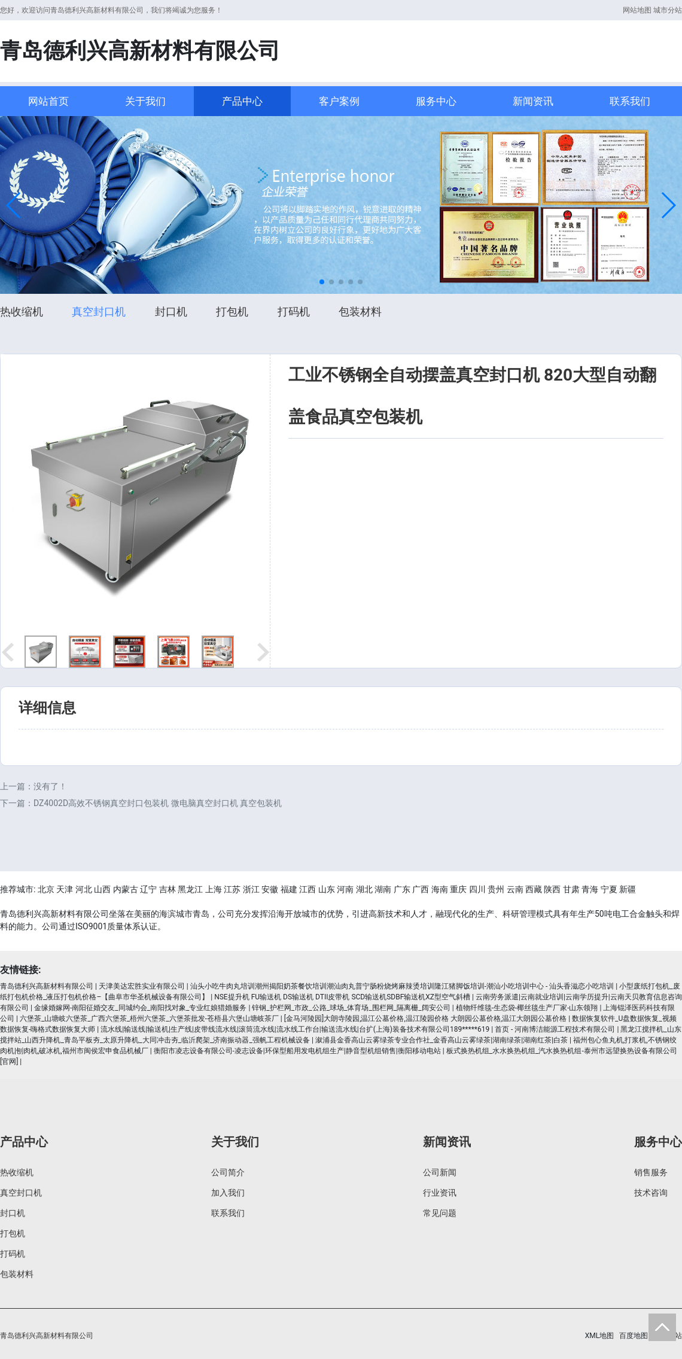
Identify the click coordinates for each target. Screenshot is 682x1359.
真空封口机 (99, 311)
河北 (83, 889)
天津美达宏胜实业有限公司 (142, 986)
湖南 (383, 889)
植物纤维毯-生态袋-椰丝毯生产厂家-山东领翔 (527, 1008)
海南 (439, 889)
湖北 (364, 889)
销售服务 (651, 1172)
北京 (46, 889)
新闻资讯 (533, 101)
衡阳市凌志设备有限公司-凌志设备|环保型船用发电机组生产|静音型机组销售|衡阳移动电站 (297, 1051)
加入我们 (228, 1192)
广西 (420, 889)
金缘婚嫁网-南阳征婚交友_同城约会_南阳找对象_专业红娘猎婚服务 (140, 1008)
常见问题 (439, 1213)
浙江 (251, 889)
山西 (102, 889)
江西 (307, 889)
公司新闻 (439, 1172)
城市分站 (667, 10)
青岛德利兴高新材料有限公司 (46, 986)
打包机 (232, 311)
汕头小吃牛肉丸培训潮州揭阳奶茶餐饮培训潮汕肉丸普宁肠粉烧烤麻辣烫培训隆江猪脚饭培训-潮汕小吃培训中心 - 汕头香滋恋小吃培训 (402, 986)
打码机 (294, 311)
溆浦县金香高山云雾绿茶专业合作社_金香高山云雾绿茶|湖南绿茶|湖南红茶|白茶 (441, 1040)
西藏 (533, 889)
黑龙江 (190, 889)
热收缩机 (21, 311)
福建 (289, 889)
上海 (213, 889)
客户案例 (339, 101)
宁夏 (609, 889)
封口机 (171, 311)
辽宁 (148, 889)
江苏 (232, 889)
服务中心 (436, 101)
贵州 (496, 889)
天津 (64, 889)
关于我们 (145, 101)
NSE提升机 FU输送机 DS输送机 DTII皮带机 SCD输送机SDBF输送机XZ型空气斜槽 (342, 997)
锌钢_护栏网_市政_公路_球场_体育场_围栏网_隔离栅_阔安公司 (351, 1008)
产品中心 (242, 101)
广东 (402, 889)
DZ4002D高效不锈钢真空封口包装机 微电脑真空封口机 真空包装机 (158, 803)
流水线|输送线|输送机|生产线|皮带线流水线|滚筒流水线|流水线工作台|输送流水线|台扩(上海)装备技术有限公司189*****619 (295, 1029)
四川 (477, 889)
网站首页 (48, 101)
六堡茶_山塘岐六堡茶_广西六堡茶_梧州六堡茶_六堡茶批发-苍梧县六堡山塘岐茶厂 (149, 1018)
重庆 (458, 889)
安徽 (269, 889)
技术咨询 (651, 1192)
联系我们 (630, 101)
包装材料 (360, 311)
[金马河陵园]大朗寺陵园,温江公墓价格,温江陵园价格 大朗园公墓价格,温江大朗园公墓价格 (425, 1018)
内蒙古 (125, 889)
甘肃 (571, 889)
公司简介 (228, 1172)
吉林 (167, 889)
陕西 (552, 889)
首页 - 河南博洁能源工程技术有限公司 (555, 1029)
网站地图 (637, 10)
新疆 (627, 889)
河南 (345, 889)
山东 (326, 889)
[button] (14, 205)
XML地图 (599, 1335)
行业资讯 (439, 1192)
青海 (589, 889)
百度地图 (633, 1335)
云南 (515, 889)
